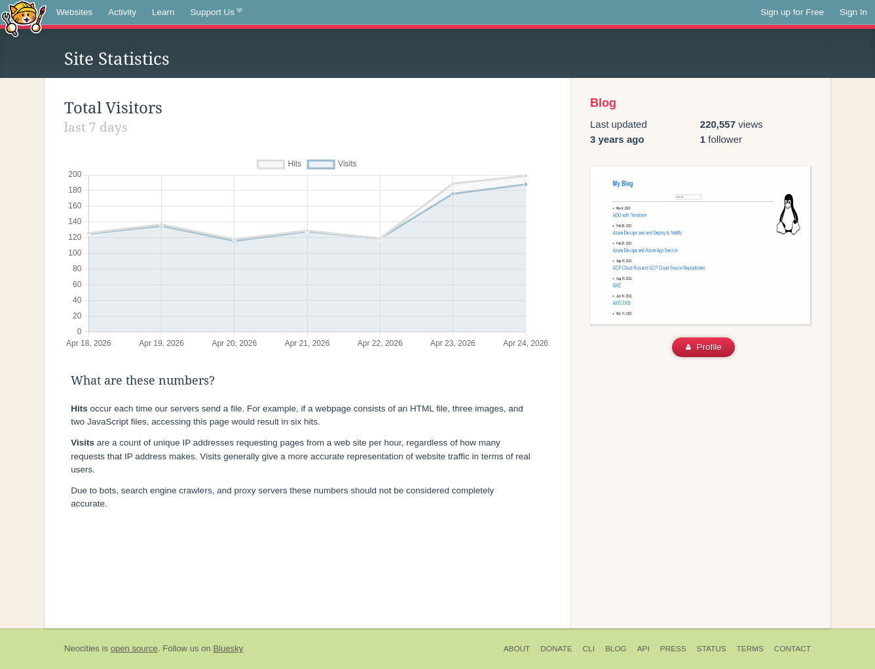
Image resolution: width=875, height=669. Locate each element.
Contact (792, 648)
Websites (74, 12)
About (517, 648)
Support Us (216, 12)
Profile (704, 347)
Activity (122, 12)
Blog (603, 102)
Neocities (82, 648)
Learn (163, 12)
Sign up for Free (792, 12)
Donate (556, 648)
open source (134, 648)
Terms (750, 648)
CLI (589, 648)
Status (711, 648)
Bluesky (228, 648)
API (643, 648)
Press (673, 648)
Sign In (853, 12)
